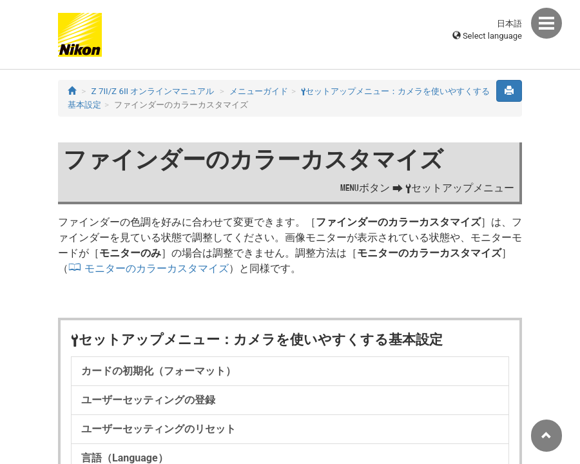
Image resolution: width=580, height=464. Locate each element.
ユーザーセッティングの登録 (148, 400)
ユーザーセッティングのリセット (158, 429)
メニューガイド (258, 91)
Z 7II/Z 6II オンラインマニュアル (153, 91)
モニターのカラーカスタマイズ (156, 268)
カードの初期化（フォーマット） (158, 371)
